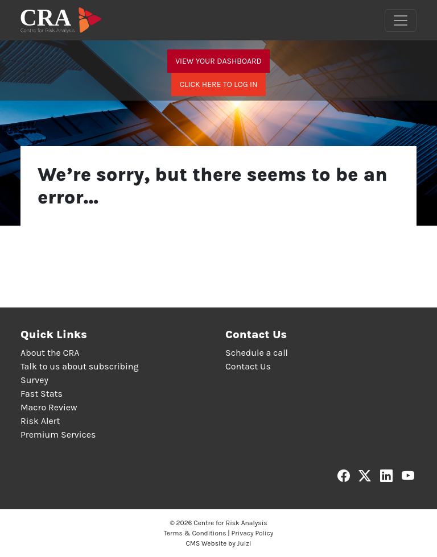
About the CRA (49, 352)
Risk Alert (40, 420)
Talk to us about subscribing (79, 366)
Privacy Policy (253, 533)
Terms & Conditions (195, 533)
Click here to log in (218, 84)
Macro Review (48, 407)
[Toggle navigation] (401, 20)
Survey (34, 380)
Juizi (244, 543)
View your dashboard (218, 61)
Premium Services (58, 434)
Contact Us (248, 366)
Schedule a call (256, 352)
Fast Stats (41, 393)
